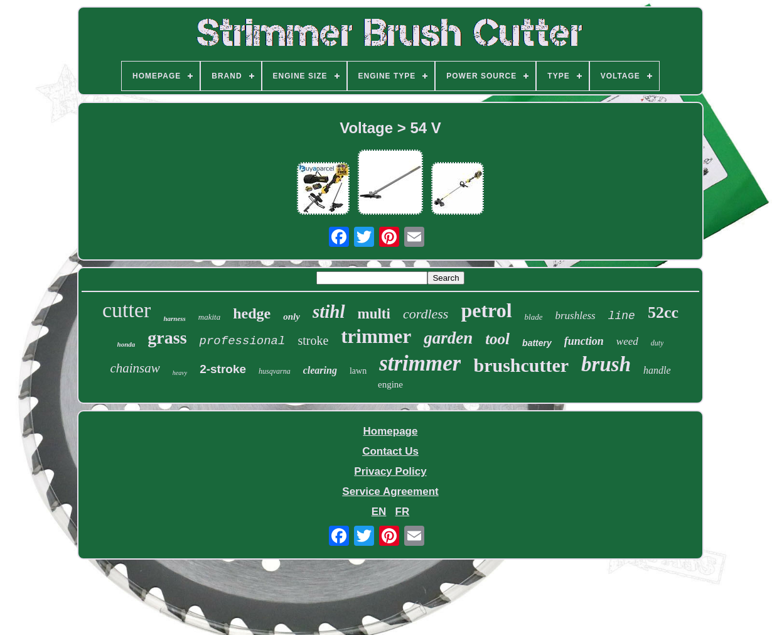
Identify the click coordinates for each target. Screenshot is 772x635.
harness (174, 318)
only (291, 317)
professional (243, 341)
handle (657, 370)
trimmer (376, 336)
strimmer (420, 363)
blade (534, 317)
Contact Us (390, 451)
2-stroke (223, 369)
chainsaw (134, 368)
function (584, 341)
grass (166, 337)
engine (390, 384)
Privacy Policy (390, 471)
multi (374, 314)
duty (657, 343)
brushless (575, 316)
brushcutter (521, 365)
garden (448, 337)
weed (627, 341)
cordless (426, 314)
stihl (329, 311)
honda (126, 344)
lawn (358, 371)
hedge (252, 313)
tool (497, 338)
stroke (313, 340)
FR (402, 512)
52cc (663, 312)
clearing (320, 370)
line (621, 316)
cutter (126, 310)
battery (537, 343)
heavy (180, 372)
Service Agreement (390, 491)
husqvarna (275, 371)
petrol (486, 310)
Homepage (390, 431)
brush (606, 364)
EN (379, 512)
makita (209, 317)
